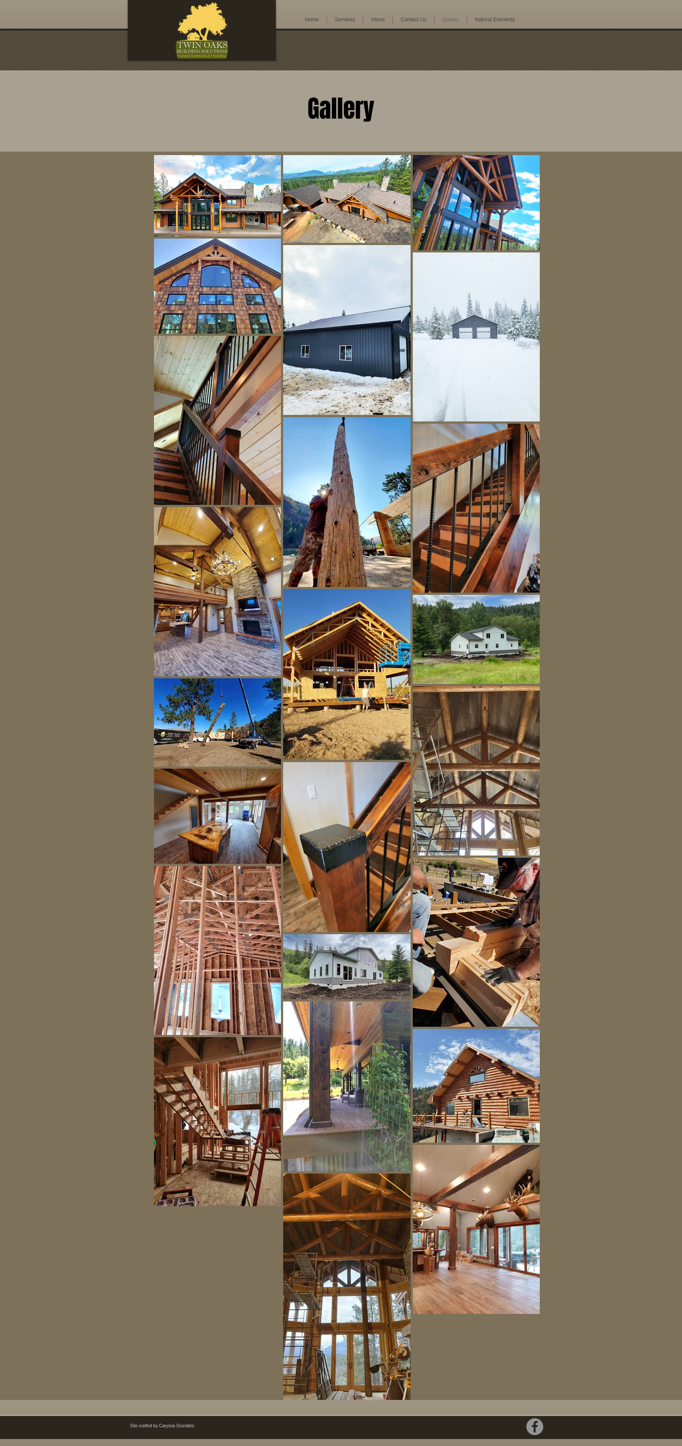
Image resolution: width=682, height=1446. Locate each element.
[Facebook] (534, 1426)
